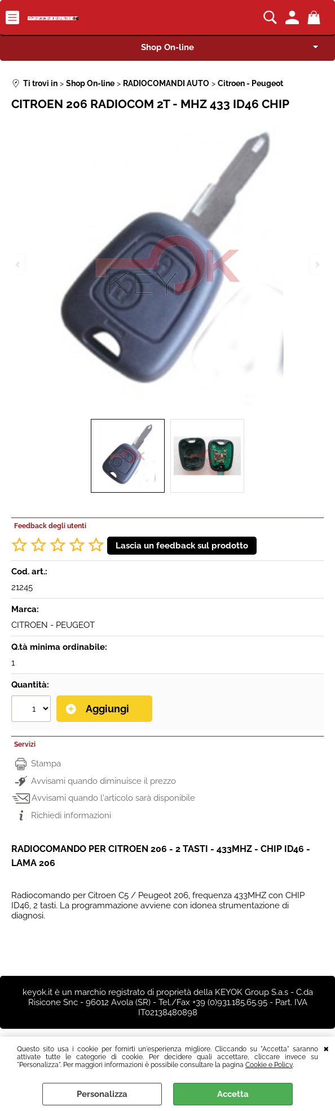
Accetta (233, 1094)
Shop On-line (167, 47)
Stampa (46, 763)
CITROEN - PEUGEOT (53, 625)
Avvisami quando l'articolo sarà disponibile (113, 798)
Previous (18, 264)
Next (316, 264)
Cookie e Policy (269, 1065)
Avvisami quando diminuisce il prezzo (103, 781)
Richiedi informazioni (71, 815)
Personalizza (102, 1094)
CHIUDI (326, 1048)
